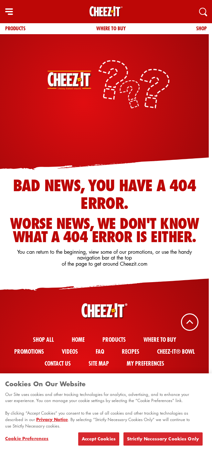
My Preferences (145, 363)
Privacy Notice (52, 421)
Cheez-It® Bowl (176, 352)
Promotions (29, 352)
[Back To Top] (189, 322)
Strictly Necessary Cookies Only (163, 441)
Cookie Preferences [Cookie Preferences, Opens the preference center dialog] (26, 441)
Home (78, 340)
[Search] (203, 11)
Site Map (99, 363)
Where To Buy (111, 28)
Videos (70, 352)
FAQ (100, 352)
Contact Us (58, 363)
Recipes (130, 352)
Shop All (43, 340)
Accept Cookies (99, 441)
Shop (201, 28)
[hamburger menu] (9, 11)
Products (15, 28)
